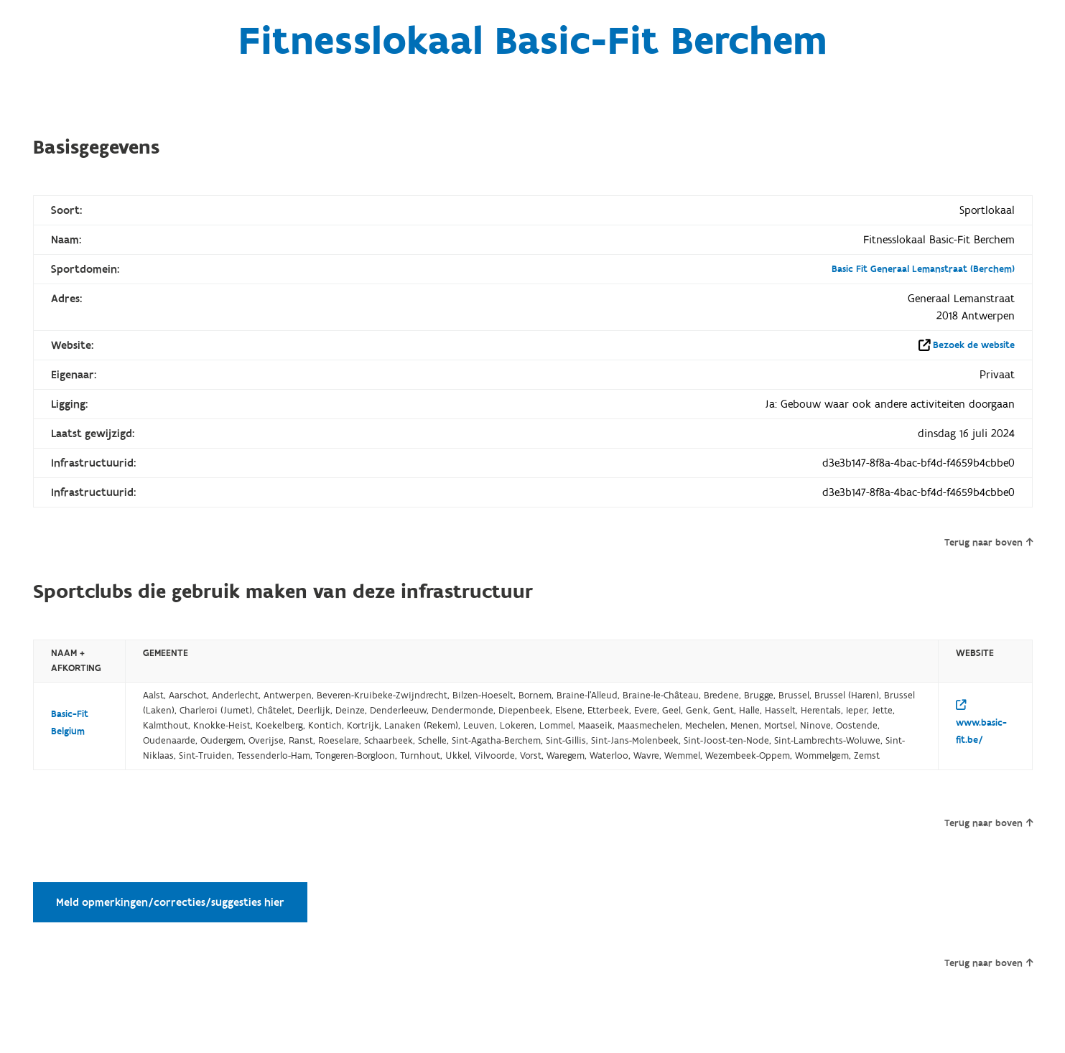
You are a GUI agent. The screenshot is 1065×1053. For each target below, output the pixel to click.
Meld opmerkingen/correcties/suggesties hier (170, 902)
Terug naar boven (988, 542)
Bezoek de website (974, 345)
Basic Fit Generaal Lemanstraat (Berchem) (923, 269)
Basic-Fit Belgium (69, 723)
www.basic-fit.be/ (981, 723)
